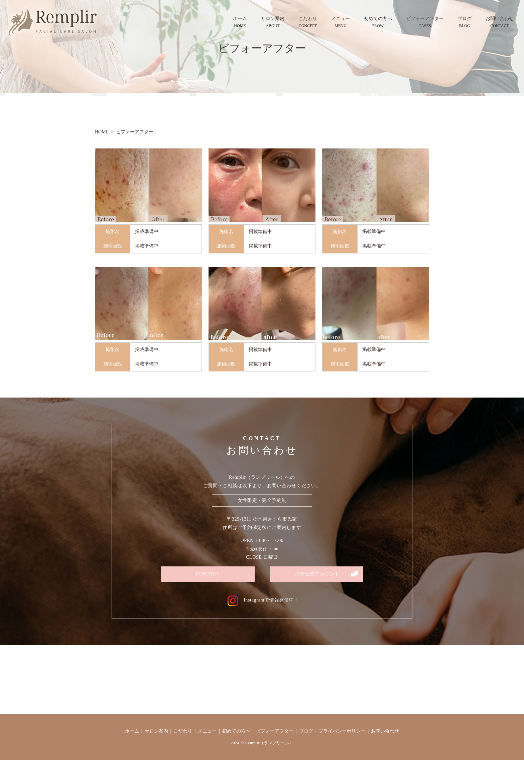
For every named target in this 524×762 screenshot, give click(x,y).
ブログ (464, 22)
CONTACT (207, 574)
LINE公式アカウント (316, 574)
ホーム (240, 22)
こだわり (307, 22)
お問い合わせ (500, 22)
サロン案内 (272, 22)
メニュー (340, 22)
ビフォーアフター (424, 22)
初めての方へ (378, 22)
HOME (102, 131)
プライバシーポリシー (341, 732)
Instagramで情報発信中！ (262, 602)
